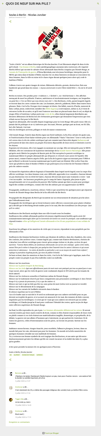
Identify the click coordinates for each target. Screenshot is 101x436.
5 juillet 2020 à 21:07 (22, 381)
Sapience (39, 355)
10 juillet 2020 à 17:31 (23, 417)
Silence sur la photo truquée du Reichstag (26, 266)
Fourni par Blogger (50, 433)
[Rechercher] (98, 3)
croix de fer (49, 114)
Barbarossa (82, 140)
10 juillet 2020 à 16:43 (23, 405)
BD (11, 355)
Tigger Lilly (19, 399)
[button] (10, 21)
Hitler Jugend (51, 109)
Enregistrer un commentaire (19, 422)
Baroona (18, 373)
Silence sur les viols (17, 268)
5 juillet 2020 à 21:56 (22, 393)
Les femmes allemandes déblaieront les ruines (62, 310)
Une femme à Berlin (27, 67)
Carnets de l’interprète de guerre (22, 72)
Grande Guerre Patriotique (70, 151)
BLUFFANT (17, 355)
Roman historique (28, 355)
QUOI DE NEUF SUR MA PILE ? (28, 3)
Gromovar (19, 387)
